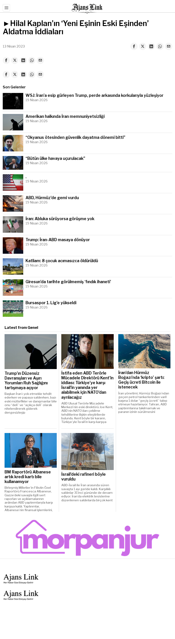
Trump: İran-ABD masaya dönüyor (58, 240)
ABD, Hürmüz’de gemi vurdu (52, 197)
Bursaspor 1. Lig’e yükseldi (51, 303)
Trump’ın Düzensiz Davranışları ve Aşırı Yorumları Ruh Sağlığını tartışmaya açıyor (26, 380)
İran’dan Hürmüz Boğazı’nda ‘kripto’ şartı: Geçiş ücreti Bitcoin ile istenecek (141, 380)
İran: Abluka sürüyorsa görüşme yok (60, 219)
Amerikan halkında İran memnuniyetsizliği (65, 116)
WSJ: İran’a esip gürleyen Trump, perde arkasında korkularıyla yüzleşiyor (94, 95)
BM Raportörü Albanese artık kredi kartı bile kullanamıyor (28, 477)
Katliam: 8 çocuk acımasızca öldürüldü (62, 261)
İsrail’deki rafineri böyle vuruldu (83, 477)
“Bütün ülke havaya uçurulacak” (55, 158)
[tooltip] (134, 46)
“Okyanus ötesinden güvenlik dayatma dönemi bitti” (75, 137)
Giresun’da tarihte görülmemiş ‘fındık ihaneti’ (68, 282)
